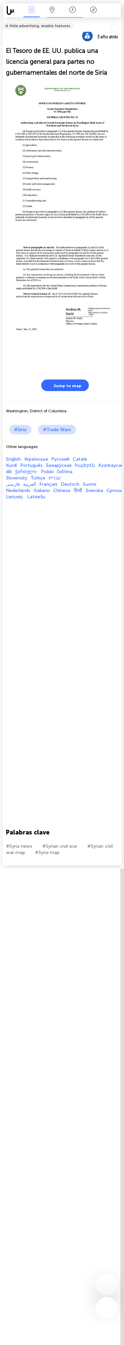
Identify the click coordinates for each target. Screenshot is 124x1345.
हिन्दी (78, 490)
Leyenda (93, 10)
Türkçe (37, 478)
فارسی (13, 484)
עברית (55, 478)
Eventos (31, 10)
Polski (47, 471)
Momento (72, 10)
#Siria (20, 429)
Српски (114, 490)
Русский (60, 459)
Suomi (89, 484)
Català (80, 459)
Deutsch (70, 484)
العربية (29, 484)
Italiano (42, 490)
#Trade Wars (57, 429)
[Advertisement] (62, 562)
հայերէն (85, 465)
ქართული (26, 471)
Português (31, 465)
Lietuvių (15, 497)
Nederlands (18, 490)
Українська (36, 459)
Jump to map (63, 385)
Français (48, 484)
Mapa (52, 10)
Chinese (61, 490)
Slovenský (16, 478)
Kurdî (11, 465)
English (13, 459)
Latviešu (36, 497)
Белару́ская (58, 465)
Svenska (94, 490)
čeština (64, 471)
